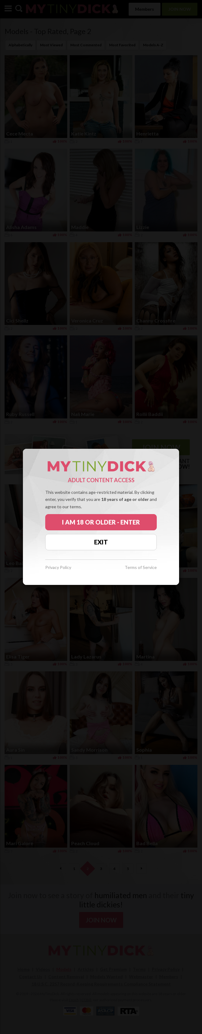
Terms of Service (141, 567)
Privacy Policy (58, 567)
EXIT (101, 542)
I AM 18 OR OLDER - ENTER (101, 522)
